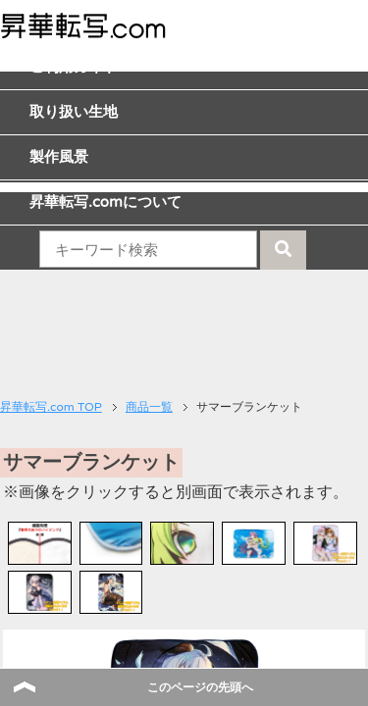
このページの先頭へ (200, 687)
